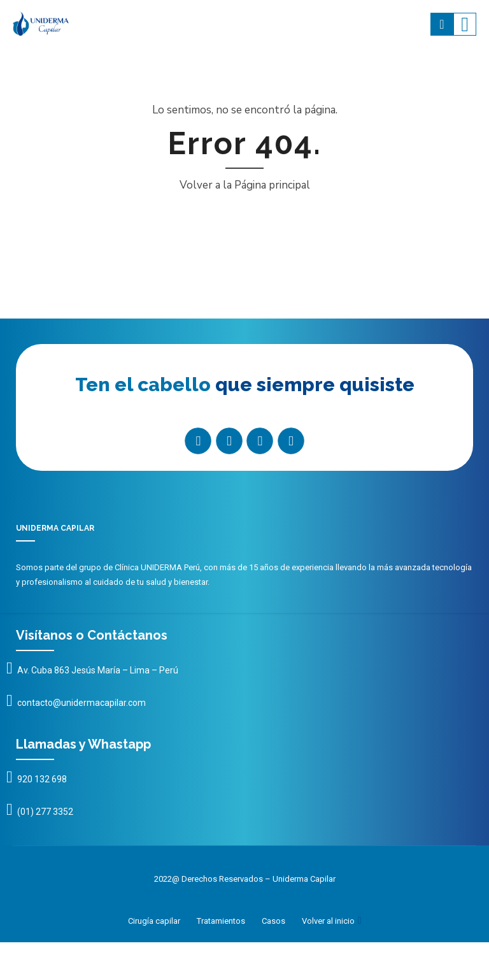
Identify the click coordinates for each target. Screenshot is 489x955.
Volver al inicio (328, 921)
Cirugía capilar (154, 921)
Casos (273, 921)
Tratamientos (221, 921)
